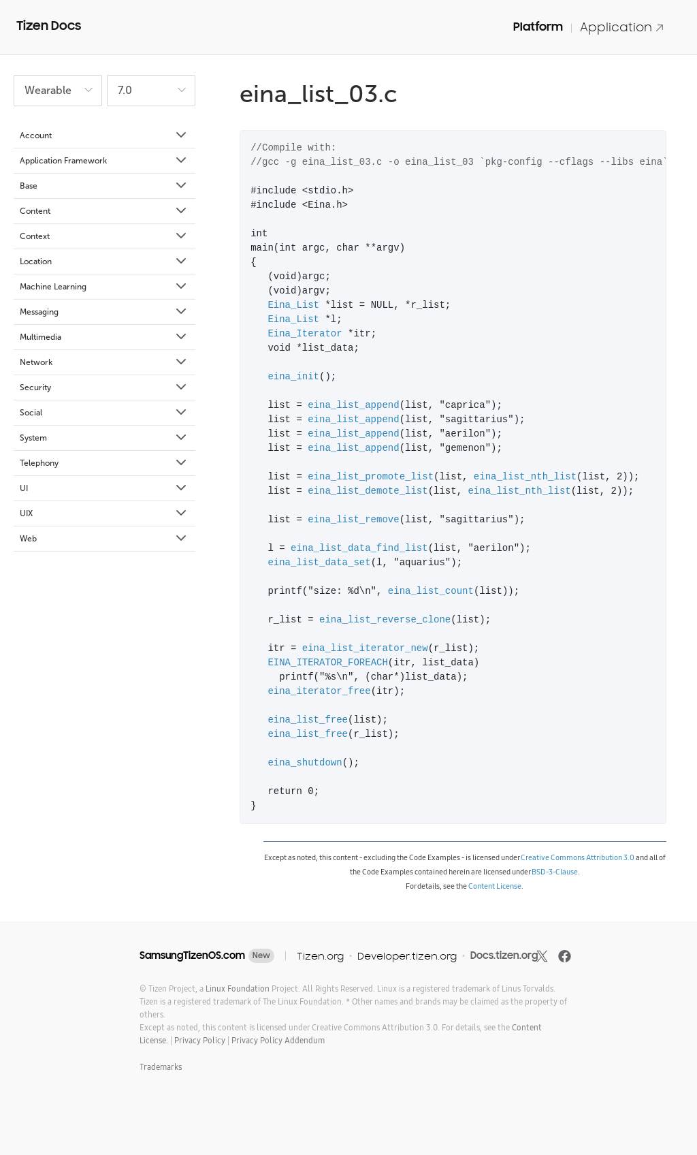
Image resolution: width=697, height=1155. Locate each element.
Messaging (104, 312)
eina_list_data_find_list (359, 548)
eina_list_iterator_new (365, 648)
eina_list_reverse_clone (385, 620)
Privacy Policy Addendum (278, 1040)
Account (104, 135)
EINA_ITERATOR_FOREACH (327, 662)
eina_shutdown (305, 763)
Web (104, 538)
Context (104, 236)
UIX (104, 513)
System (104, 438)
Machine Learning (104, 287)
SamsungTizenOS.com (192, 955)
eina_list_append (353, 405)
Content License (494, 886)
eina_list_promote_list (371, 477)
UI (104, 488)
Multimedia (104, 337)
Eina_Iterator (305, 334)
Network (104, 362)
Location (104, 261)
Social (104, 413)
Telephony (104, 463)
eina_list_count (431, 591)
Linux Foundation (238, 988)
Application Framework (104, 161)
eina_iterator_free (319, 691)
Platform (538, 26)
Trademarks (161, 1067)
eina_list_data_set (319, 562)
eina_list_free (308, 720)
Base (104, 186)
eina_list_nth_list (525, 477)
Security (104, 387)
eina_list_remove (353, 519)
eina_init (293, 376)
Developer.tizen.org (407, 955)
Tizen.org (320, 955)
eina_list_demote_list (367, 491)
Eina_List (293, 305)
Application (622, 27)
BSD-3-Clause (555, 871)
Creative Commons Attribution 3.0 (577, 857)
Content (104, 211)
